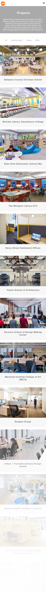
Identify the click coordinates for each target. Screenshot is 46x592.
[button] (39, 3)
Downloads (5, 573)
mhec (3, 576)
